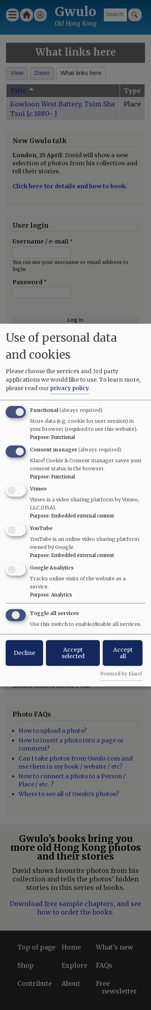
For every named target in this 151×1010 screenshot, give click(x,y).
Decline (24, 653)
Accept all (122, 653)
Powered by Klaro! (121, 674)
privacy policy (69, 388)
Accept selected (73, 653)
